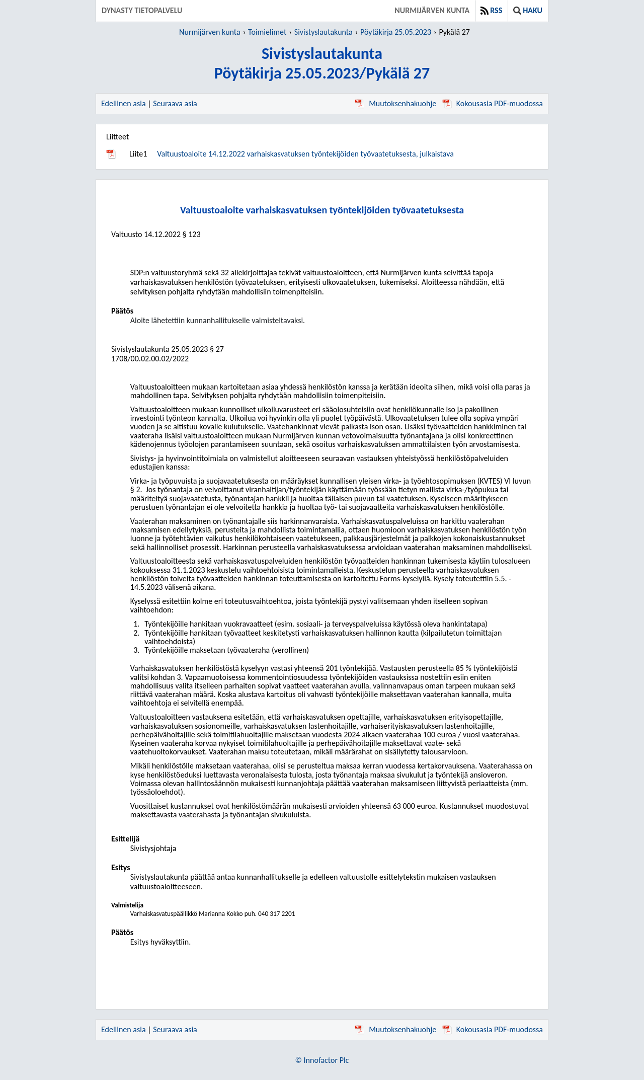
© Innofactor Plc (322, 1060)
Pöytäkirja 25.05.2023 (395, 32)
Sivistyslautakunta (323, 32)
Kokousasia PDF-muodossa (492, 103)
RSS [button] (491, 10)
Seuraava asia (175, 103)
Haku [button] (527, 10)
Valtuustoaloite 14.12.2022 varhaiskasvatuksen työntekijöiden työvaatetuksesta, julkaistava (305, 154)
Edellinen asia (123, 103)
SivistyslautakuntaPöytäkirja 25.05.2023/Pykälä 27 (322, 63)
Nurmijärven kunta (431, 10)
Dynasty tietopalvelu (142, 10)
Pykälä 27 (454, 32)
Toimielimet (267, 32)
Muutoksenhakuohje (395, 103)
